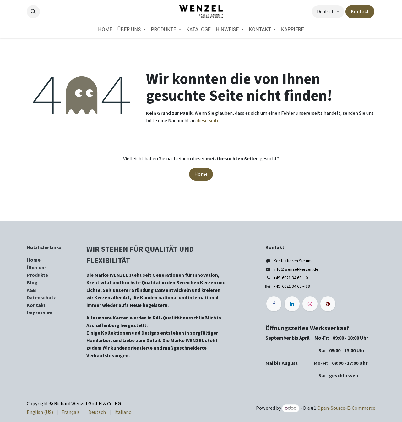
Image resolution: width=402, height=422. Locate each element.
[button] (33, 11)
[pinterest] (327, 303)
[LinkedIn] (292, 303)
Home (201, 174)
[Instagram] (310, 303)
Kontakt (360, 11)
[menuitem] (105, 29)
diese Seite (208, 120)
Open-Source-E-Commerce (346, 408)
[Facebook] (273, 303)
